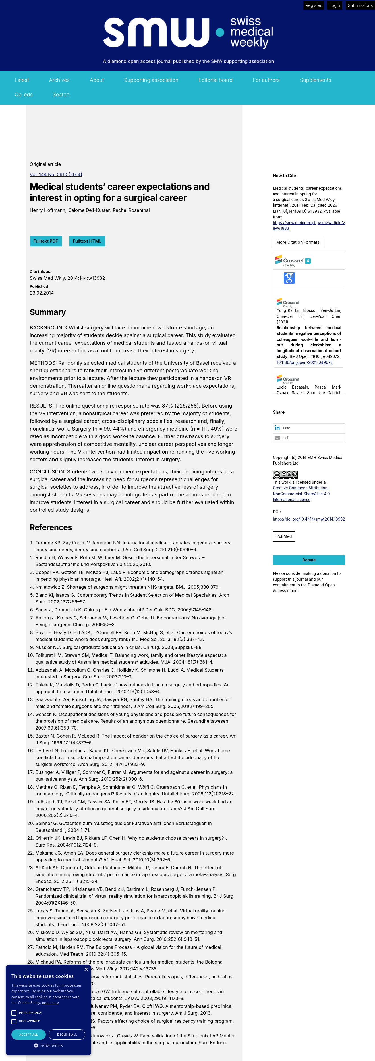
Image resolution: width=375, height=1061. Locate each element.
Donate (309, 560)
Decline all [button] (67, 1034)
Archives (59, 80)
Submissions (360, 5)
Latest (21, 80)
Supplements (315, 80)
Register (314, 5)
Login (334, 5)
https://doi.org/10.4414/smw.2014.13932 (309, 519)
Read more (50, 1003)
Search (61, 94)
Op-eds (23, 94)
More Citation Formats (298, 242)
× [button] (86, 970)
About (97, 80)
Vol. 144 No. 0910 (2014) (56, 174)
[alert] (48, 1010)
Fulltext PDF (46, 241)
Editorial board (215, 80)
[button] (309, 428)
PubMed (284, 536)
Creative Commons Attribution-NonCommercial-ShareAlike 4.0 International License (301, 494)
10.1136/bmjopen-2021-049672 (305, 362)
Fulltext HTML (87, 241)
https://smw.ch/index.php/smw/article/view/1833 (309, 225)
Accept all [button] (28, 1034)
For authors (266, 80)
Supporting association (151, 80)
